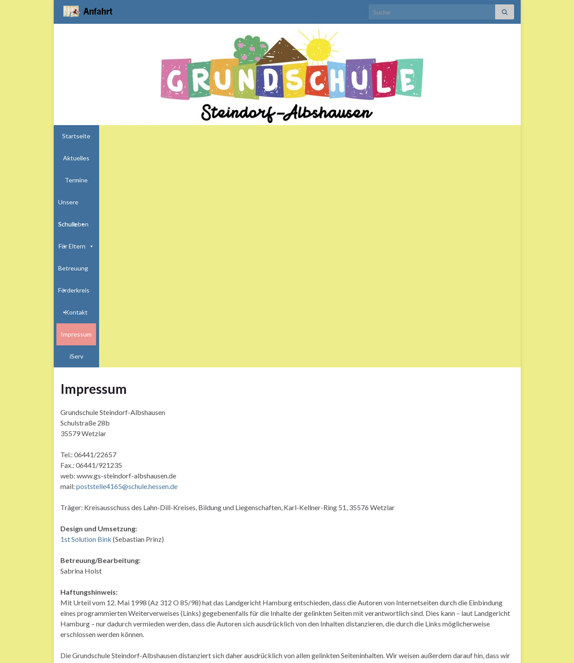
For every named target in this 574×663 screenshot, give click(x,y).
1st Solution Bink (86, 319)
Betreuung (342, 136)
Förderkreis (391, 136)
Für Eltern (297, 136)
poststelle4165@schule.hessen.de (127, 266)
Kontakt (431, 136)
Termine (152, 136)
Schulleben (250, 136)
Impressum (467, 136)
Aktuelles (119, 136)
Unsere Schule (197, 136)
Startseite (83, 136)
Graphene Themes (131, 652)
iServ (498, 136)
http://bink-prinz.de (153, 644)
